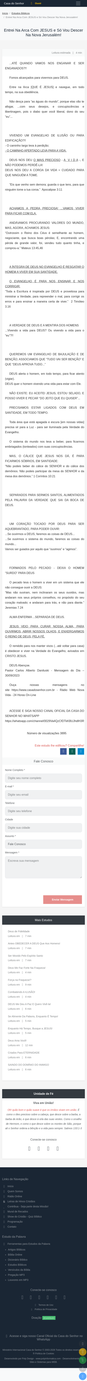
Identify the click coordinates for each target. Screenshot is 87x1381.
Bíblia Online (15, 1254)
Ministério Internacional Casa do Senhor (22, 1350)
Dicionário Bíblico (17, 1259)
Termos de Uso (43, 1305)
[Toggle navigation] (78, 3)
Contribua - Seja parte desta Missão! (25, 1206)
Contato (9, 1226)
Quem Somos (12, 1191)
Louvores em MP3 (18, 1279)
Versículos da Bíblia (19, 1269)
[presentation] (54, 887)
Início (5, 13)
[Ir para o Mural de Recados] (82, 1352)
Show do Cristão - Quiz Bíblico (22, 1216)
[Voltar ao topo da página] (82, 1344)
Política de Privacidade (43, 1309)
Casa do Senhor (13, 3)
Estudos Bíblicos (21, 13)
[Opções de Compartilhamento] (82, 1360)
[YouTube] (47, 1297)
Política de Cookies (44, 1353)
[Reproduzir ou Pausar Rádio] (82, 1376)
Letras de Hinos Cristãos (18, 1201)
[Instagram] (31, 1297)
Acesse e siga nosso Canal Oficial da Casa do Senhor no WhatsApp (43, 1337)
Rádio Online (12, 1196)
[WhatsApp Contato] (56, 1297)
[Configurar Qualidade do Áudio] (82, 1368)
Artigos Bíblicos (16, 1249)
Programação (12, 1221)
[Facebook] (22, 1297)
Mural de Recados (15, 1211)
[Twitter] (39, 1297)
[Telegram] (64, 1297)
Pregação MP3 (16, 1274)
